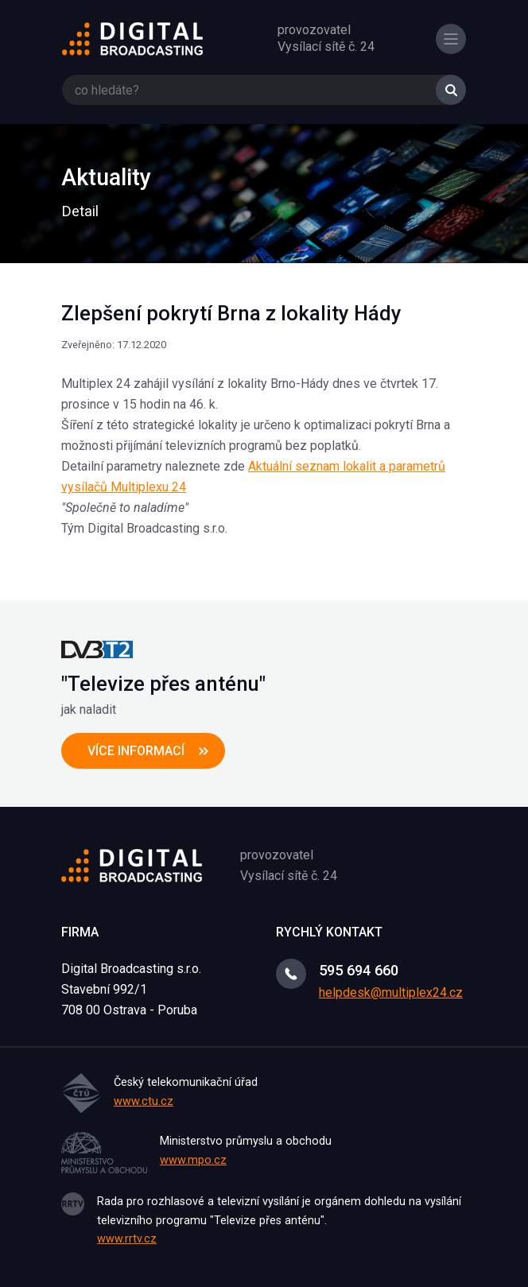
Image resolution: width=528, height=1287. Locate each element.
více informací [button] (135, 750)
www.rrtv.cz (127, 1239)
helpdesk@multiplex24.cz (391, 992)
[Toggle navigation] (451, 39)
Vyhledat (451, 90)
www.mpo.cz (193, 1160)
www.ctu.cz (143, 1101)
